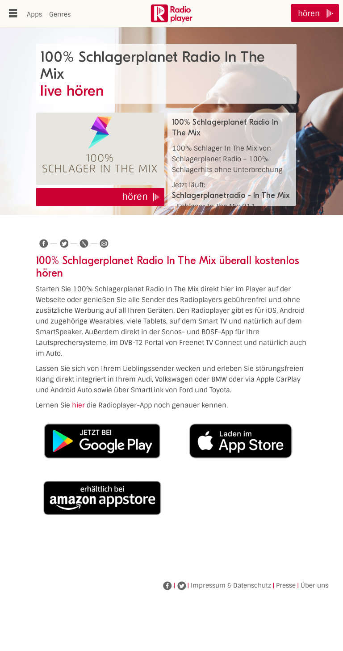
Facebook (167, 585)
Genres (60, 14)
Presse (286, 585)
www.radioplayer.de (171, 13)
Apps (34, 14)
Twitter (181, 585)
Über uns (314, 585)
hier (78, 405)
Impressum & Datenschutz (231, 585)
